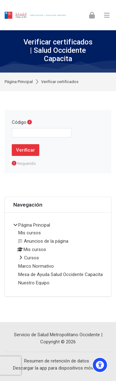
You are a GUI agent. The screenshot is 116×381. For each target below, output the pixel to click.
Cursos (31, 258)
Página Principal (19, 82)
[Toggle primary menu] (106, 15)
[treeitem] (58, 254)
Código (19, 122)
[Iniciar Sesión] (92, 15)
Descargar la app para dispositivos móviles (56, 368)
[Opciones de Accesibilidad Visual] (100, 365)
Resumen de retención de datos (56, 361)
